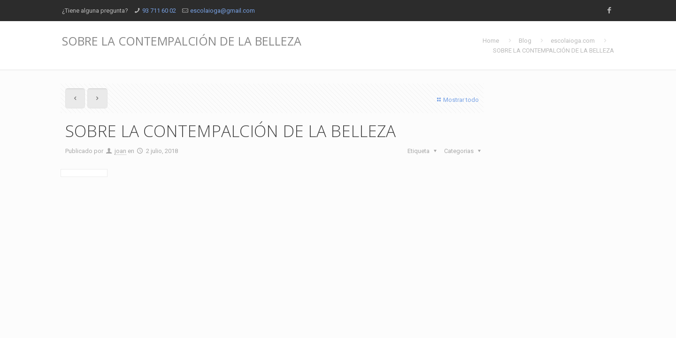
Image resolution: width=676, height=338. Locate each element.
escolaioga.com (573, 40)
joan (120, 150)
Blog (525, 40)
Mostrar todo (457, 99)
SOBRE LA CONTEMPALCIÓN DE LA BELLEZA (553, 50)
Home (491, 40)
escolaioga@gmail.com (222, 10)
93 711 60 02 (159, 10)
